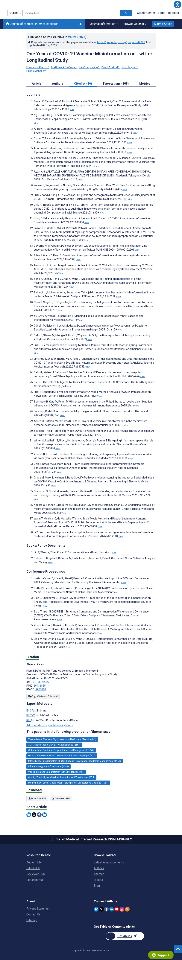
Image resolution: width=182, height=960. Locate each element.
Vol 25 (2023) (77, 37)
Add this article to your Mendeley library (49, 725)
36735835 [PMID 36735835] (40, 685)
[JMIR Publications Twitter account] (101, 909)
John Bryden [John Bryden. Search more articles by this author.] (130, 67)
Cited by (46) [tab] (83, 83)
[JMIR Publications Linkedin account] (111, 909)
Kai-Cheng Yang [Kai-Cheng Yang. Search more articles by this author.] (89, 67)
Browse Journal (134, 24)
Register (173, 13)
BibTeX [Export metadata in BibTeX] (30, 715)
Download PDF (37, 798)
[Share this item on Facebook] (39, 814)
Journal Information (104, 24)
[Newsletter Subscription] (125, 936)
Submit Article (163, 24)
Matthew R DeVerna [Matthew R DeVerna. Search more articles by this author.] (64, 67)
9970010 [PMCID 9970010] (40, 689)
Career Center (146, 13)
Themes (99, 874)
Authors (99, 868)
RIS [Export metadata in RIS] (28, 720)
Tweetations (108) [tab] (116, 83)
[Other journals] (80, 23)
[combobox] (71, 13)
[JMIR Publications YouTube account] (116, 909)
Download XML (61, 798)
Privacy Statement (38, 908)
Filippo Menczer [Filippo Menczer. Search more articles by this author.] (36, 70)
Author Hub (33, 862)
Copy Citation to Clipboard (42, 696)
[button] (177, 4)
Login (161, 13)
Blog (97, 885)
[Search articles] (126, 13)
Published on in (57, 37)
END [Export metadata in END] (29, 710)
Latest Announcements (109, 862)
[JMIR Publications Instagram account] (122, 909)
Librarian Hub (35, 880)
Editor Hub (33, 868)
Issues (98, 880)
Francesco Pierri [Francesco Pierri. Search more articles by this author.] (37, 67)
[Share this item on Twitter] (34, 814)
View (72, 109)
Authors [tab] (57, 83)
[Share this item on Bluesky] (28, 814)
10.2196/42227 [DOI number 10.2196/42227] (40, 681)
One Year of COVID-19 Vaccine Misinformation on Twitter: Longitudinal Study (90, 57)
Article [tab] (36, 83)
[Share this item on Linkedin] (44, 814)
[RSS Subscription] (127, 909)
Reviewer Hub (35, 874)
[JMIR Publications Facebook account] (106, 909)
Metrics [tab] (144, 83)
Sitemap (31, 920)
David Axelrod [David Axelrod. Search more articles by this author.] (110, 67)
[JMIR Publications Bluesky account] (96, 909)
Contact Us (33, 914)
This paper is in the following (68, 731)
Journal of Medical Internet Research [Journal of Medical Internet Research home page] (32, 24)
